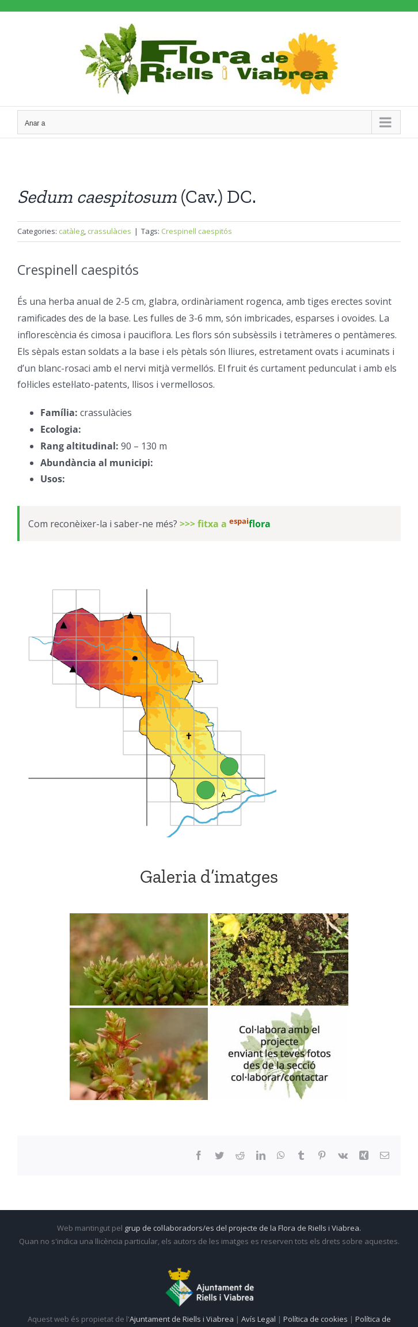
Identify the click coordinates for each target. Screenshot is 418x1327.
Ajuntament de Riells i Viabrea (182, 1319)
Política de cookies (316, 1319)
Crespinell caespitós (196, 231)
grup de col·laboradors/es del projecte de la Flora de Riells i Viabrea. (242, 1228)
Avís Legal (258, 1319)
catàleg (71, 231)
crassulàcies (109, 231)
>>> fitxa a (225, 523)
